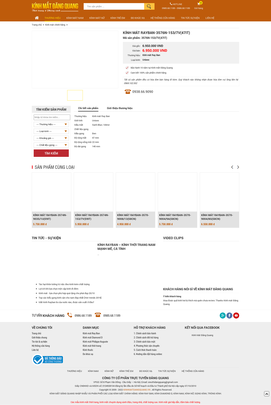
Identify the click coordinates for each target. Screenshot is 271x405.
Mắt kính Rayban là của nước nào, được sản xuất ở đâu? (66, 302)
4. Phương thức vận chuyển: (147, 346)
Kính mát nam (74, 17)
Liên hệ (35, 350)
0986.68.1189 (183, 8)
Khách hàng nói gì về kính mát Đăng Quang (198, 289)
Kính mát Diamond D (92, 337)
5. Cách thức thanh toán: (145, 350)
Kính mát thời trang (92, 346)
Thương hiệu (52, 17)
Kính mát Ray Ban (91, 333)
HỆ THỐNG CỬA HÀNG (163, 17)
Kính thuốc (88, 350)
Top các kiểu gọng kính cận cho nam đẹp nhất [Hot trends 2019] (70, 297)
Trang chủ (36, 333)
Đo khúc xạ (88, 354)
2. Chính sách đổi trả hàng (146, 337)
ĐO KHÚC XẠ (138, 17)
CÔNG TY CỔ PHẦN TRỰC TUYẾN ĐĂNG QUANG (135, 378)
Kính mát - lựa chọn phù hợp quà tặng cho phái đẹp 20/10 (67, 293)
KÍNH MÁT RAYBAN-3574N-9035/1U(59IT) (50, 217)
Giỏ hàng (198, 8)
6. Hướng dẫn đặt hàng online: (148, 354)
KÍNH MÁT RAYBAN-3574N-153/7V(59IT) (92, 217)
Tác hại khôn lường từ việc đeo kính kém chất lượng (64, 284)
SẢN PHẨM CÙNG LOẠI (55, 167)
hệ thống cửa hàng (193, 371)
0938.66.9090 (142, 91)
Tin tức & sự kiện (39, 341)
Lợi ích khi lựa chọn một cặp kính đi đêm (58, 288)
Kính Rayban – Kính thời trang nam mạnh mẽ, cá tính (126, 247)
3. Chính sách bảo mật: (145, 341)
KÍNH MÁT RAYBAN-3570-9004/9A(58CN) (175, 217)
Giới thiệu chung (39, 337)
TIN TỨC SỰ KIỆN (190, 17)
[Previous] (232, 167)
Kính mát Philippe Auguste (95, 341)
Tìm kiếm (51, 153)
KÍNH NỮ (109, 371)
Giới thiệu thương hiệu (119, 108)
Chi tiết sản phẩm (88, 108)
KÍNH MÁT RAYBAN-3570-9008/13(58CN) (133, 217)
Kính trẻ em (117, 17)
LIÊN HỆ (209, 17)
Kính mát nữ (97, 17)
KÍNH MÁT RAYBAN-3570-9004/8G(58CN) (217, 217)
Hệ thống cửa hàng (41, 346)
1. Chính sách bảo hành (145, 333)
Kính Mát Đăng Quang (202, 335)
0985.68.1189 (168, 8)
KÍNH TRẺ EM (126, 371)
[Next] (238, 167)
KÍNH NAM (93, 371)
